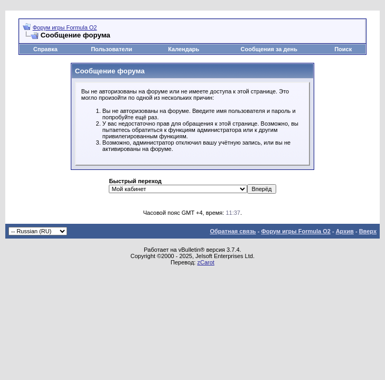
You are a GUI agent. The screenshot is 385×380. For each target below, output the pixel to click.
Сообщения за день (269, 49)
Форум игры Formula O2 (65, 27)
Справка (45, 49)
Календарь (183, 49)
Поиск (343, 49)
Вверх (368, 231)
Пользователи (111, 49)
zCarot (205, 262)
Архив (345, 231)
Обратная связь (233, 231)
